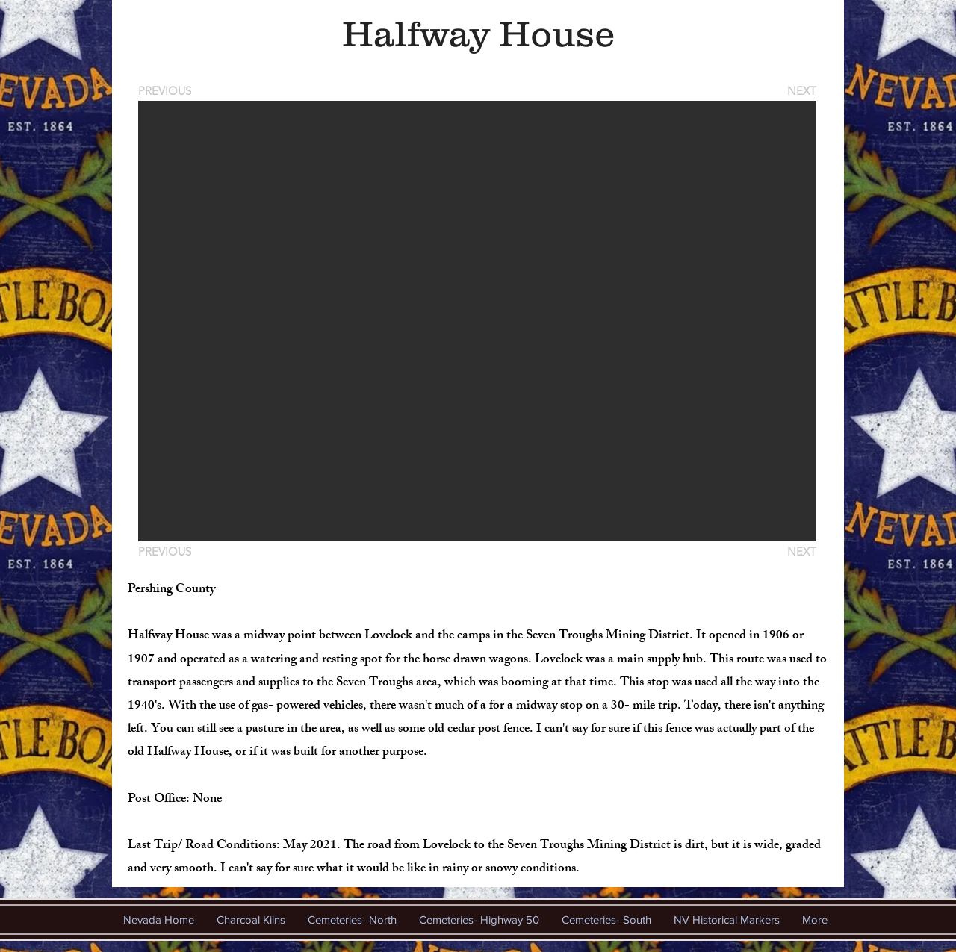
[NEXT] (800, 91)
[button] (477, 321)
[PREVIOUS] (167, 91)
